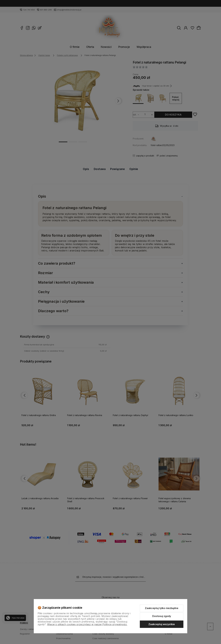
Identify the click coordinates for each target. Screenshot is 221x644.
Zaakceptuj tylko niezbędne (161, 608)
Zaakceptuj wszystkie (161, 624)
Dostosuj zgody (161, 616)
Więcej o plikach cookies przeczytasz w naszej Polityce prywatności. (87, 624)
